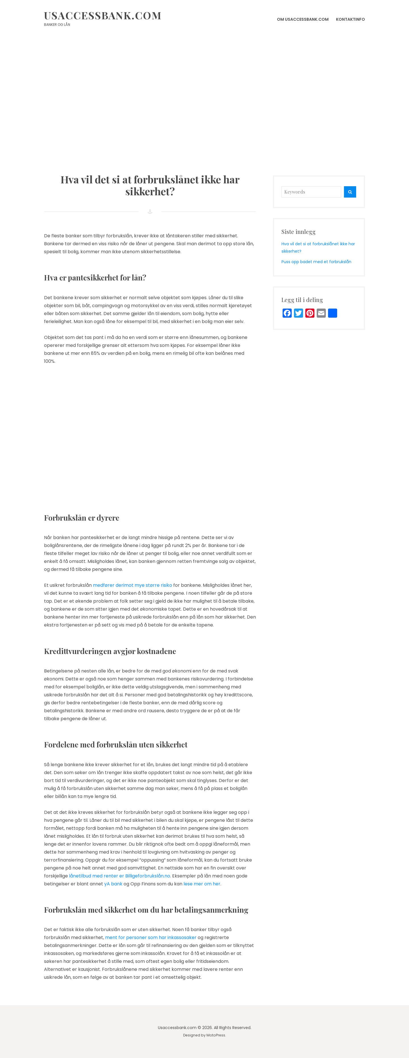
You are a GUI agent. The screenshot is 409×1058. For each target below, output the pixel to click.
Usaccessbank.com (103, 15)
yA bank (113, 884)
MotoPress (215, 1035)
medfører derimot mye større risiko (132, 585)
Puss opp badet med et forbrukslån (316, 262)
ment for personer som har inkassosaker (151, 937)
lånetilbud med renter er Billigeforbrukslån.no (119, 876)
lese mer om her (201, 884)
